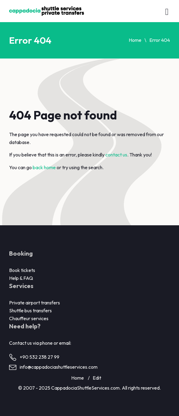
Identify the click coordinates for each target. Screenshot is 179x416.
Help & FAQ (21, 278)
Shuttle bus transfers (30, 310)
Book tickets (22, 270)
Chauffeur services (28, 318)
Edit (97, 378)
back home (44, 167)
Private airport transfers (34, 303)
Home (135, 40)
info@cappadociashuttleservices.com (59, 367)
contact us (116, 155)
